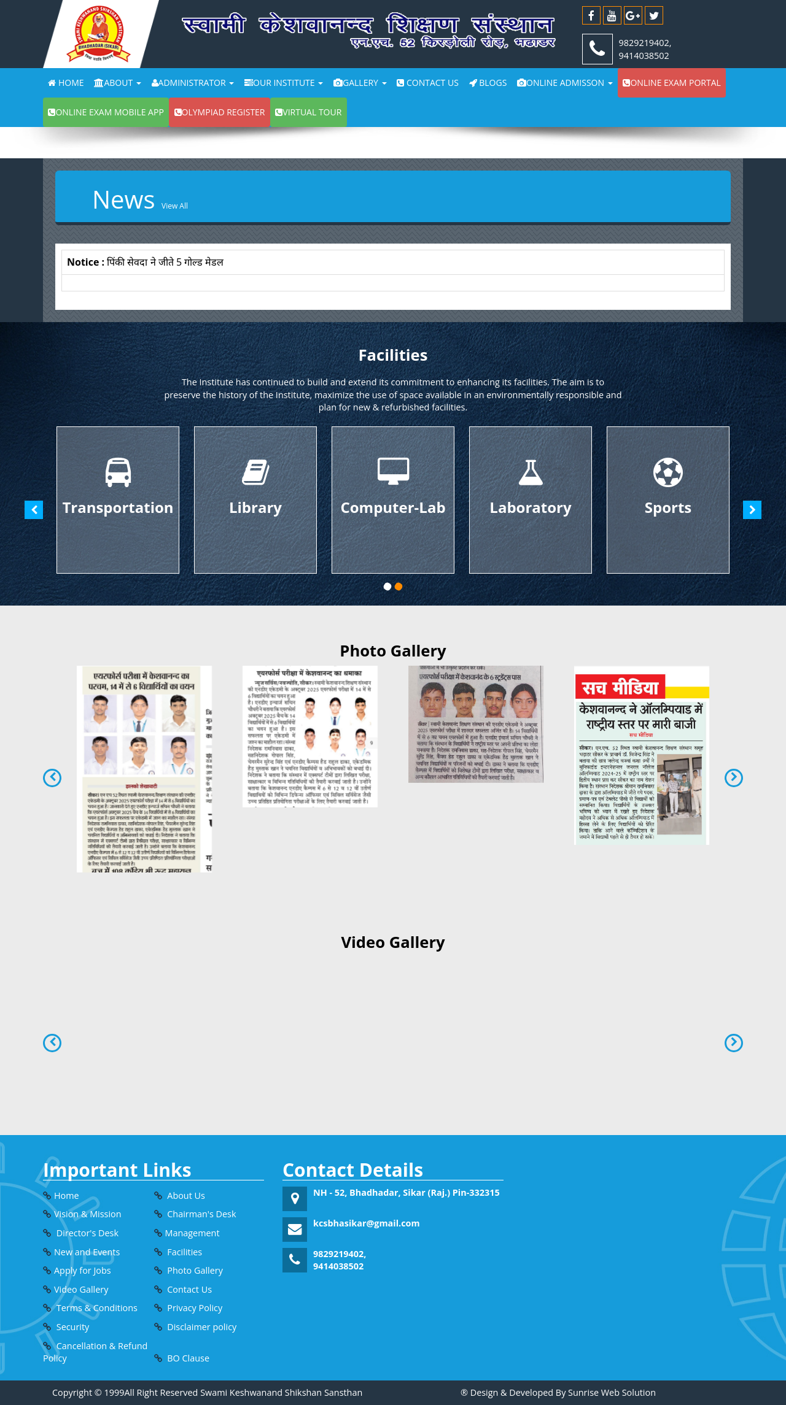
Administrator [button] (193, 82)
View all (174, 206)
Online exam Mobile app (105, 112)
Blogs (488, 82)
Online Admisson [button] (565, 82)
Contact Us (428, 82)
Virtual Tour (308, 112)
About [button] (117, 82)
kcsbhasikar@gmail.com (366, 1223)
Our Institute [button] (283, 82)
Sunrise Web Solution (612, 1392)
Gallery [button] (360, 82)
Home (66, 82)
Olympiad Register (219, 112)
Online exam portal (671, 82)
